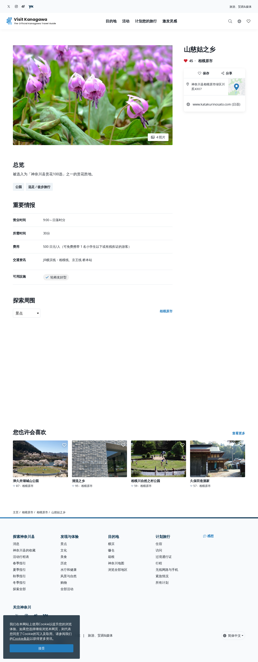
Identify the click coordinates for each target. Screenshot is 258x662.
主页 (16, 512)
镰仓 (111, 550)
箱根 (111, 556)
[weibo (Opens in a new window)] (23, 6)
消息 (16, 544)
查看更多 (238, 433)
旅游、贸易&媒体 (241, 6)
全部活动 (66, 589)
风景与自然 (68, 576)
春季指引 (19, 563)
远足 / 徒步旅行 (39, 187)
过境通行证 (164, 556)
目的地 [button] (111, 21)
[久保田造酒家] (217, 464)
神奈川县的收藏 (24, 550)
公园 (18, 187)
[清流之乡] (99, 464)
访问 (159, 550)
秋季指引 (19, 576)
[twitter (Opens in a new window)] (8, 6)
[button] (239, 21)
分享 (226, 73)
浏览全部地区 (117, 569)
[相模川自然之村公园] (158, 464)
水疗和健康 (68, 569)
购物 (63, 582)
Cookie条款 (21, 638)
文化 (63, 550)
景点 (63, 544)
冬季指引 (19, 582)
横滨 (111, 544)
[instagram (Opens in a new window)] (16, 6)
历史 (63, 563)
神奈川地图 (116, 563)
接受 (41, 648)
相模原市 (205, 60)
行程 (159, 563)
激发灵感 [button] (169, 21)
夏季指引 (19, 569)
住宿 (159, 544)
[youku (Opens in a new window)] (31, 6)
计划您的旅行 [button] (146, 21)
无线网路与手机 (167, 569)
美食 (63, 556)
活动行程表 (21, 556)
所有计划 (162, 582)
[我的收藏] (248, 21)
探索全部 (19, 589)
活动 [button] (125, 21)
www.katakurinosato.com (212, 104)
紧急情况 (162, 576)
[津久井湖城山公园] (40, 464)
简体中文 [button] (232, 635)
